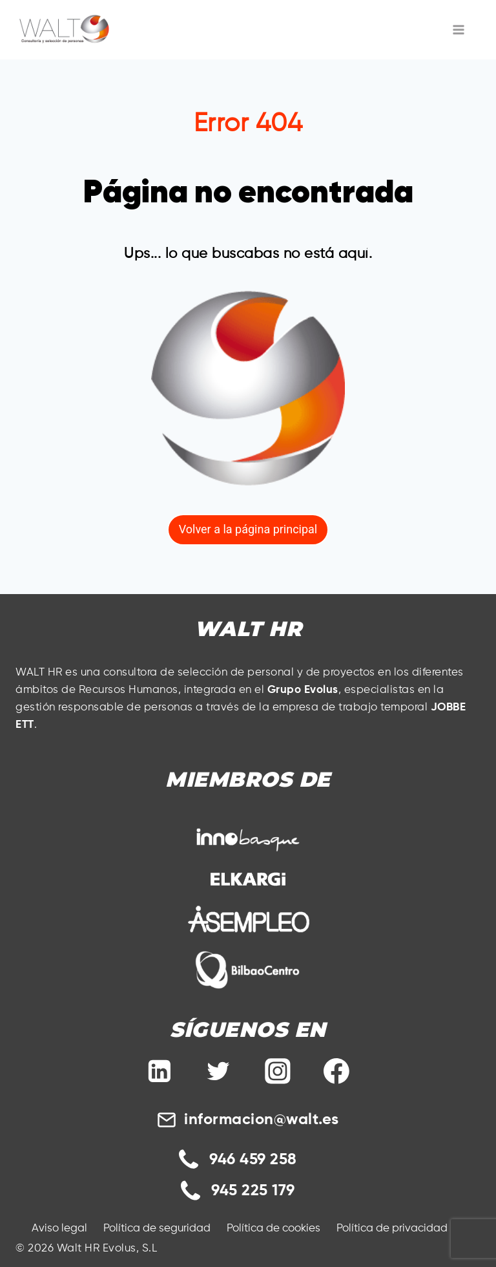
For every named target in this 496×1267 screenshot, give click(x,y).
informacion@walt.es (261, 1119)
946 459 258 (253, 1159)
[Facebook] (336, 1071)
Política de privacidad (392, 1228)
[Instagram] (278, 1071)
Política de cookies (273, 1228)
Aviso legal (59, 1228)
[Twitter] (218, 1071)
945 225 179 (253, 1190)
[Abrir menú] (459, 29)
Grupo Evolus (302, 690)
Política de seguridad (157, 1228)
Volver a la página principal (248, 529)
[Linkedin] (159, 1071)
